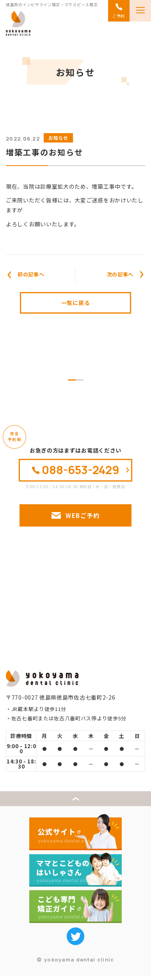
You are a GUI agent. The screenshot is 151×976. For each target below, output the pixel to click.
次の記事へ (120, 274)
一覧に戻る (75, 303)
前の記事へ (31, 274)
